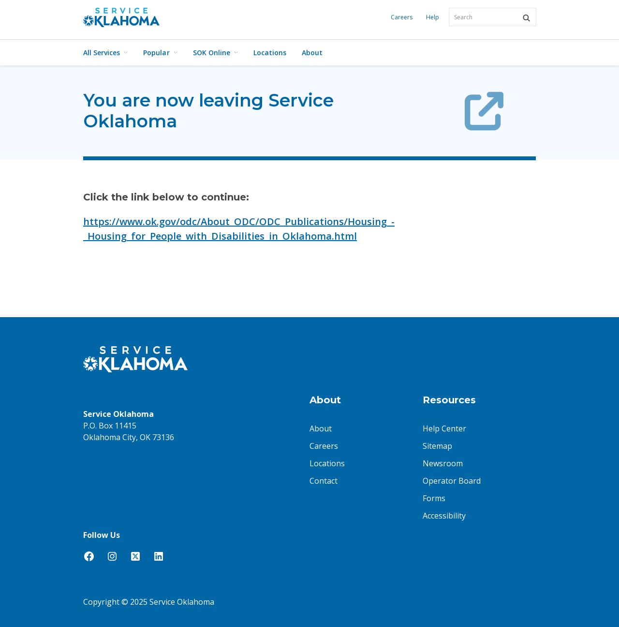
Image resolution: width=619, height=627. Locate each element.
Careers (402, 17)
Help (432, 17)
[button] (526, 18)
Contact (324, 480)
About (312, 52)
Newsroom (443, 463)
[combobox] (492, 17)
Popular (160, 52)
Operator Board (452, 480)
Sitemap (437, 446)
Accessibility (444, 515)
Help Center (444, 428)
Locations (269, 52)
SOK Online (215, 52)
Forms (434, 498)
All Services (105, 52)
